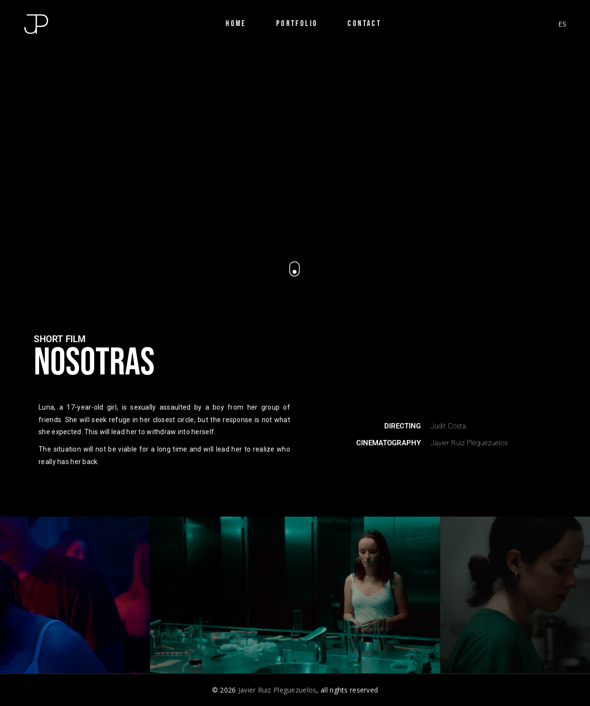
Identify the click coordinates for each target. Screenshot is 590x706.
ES (562, 23)
